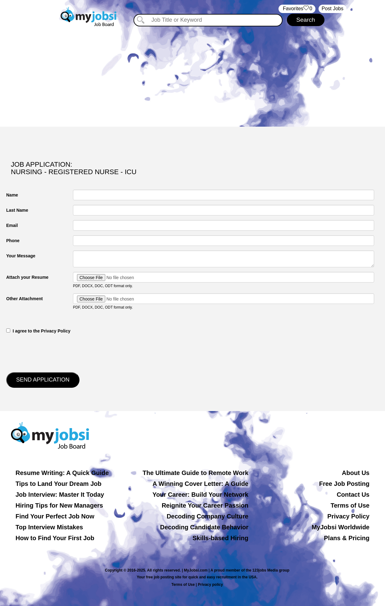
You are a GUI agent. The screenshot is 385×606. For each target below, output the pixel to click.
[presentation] (53, 352)
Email (12, 225)
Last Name (17, 210)
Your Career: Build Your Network (200, 494)
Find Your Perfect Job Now (55, 516)
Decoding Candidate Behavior (204, 527)
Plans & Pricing (346, 538)
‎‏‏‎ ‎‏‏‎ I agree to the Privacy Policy (38, 330)
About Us (355, 472)
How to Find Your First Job (55, 538)
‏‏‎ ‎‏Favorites (297, 8)
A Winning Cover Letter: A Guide (200, 483)
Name (12, 194)
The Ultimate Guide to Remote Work (195, 472)
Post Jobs (332, 8)
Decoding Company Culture (207, 516)
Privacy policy (210, 584)
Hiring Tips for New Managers (59, 505)
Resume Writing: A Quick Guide (62, 472)
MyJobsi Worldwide (340, 527)
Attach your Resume (27, 277)
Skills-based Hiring (220, 538)
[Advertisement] (192, 73)
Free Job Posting (344, 483)
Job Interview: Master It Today (60, 494)
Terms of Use (350, 505)
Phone (13, 240)
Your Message (20, 255)
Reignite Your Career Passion (205, 505)
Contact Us (353, 494)
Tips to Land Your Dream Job (59, 483)
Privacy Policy (348, 516)
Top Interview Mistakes (49, 527)
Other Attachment (24, 298)
